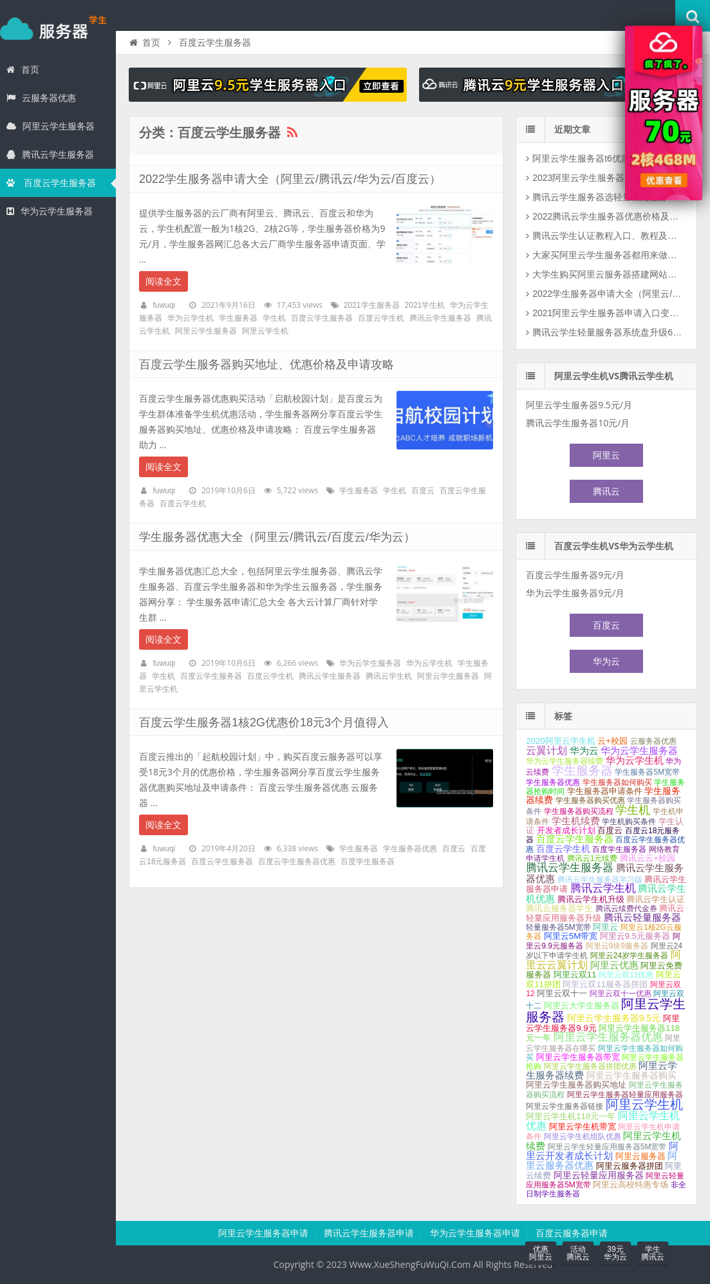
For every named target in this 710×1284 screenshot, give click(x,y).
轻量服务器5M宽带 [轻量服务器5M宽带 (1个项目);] (558, 927)
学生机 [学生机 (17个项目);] (632, 810)
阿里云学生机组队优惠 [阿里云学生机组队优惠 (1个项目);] (582, 1136)
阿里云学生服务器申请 (263, 1233)
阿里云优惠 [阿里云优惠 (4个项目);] (614, 965)
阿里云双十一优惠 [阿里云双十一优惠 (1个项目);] (620, 993)
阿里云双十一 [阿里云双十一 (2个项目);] (562, 993)
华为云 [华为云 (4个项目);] (584, 751)
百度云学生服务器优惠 (296, 861)
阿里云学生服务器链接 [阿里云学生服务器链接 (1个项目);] (564, 1106)
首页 (22, 69)
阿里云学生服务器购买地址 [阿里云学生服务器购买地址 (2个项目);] (576, 1085)
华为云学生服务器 (49, 211)
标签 (563, 716)
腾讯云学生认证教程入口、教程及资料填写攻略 (608, 236)
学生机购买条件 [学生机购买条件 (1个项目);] (629, 821)
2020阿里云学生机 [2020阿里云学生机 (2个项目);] (560, 741)
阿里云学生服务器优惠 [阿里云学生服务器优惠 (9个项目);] (608, 1037)
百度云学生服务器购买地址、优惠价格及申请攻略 (266, 364)
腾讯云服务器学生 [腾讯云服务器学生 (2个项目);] (559, 908)
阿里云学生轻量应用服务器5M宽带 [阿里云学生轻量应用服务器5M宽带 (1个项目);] (607, 1146)
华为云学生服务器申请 (475, 1233)
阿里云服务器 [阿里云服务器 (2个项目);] (640, 1156)
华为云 (606, 661)
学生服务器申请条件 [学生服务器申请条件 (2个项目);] (604, 791)
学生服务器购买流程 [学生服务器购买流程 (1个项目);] (578, 811)
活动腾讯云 (578, 1253)
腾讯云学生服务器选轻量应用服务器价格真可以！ (608, 197)
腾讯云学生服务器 (50, 154)
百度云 (422, 490)
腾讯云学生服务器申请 (369, 1233)
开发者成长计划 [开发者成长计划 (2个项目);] (566, 830)
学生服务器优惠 (410, 848)
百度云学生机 (381, 318)
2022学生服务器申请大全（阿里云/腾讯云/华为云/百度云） (290, 179)
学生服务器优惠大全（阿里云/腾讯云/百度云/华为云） (277, 537)
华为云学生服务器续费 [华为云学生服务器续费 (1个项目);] (564, 761)
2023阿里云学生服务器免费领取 (596, 178)
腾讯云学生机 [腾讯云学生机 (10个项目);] (603, 888)
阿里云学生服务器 (50, 126)
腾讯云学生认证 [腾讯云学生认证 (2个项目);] (655, 899)
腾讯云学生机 (389, 676)
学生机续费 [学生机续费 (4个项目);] (576, 821)
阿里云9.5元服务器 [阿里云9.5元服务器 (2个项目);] (635, 936)
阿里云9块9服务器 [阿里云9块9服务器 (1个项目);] (617, 945)
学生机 (274, 318)
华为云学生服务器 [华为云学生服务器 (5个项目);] (639, 750)
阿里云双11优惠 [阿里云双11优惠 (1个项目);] (626, 974)
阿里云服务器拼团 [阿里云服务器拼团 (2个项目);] (629, 1166)
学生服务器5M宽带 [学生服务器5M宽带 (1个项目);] (647, 772)
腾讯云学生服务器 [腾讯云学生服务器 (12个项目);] (569, 867)
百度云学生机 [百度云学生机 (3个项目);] (563, 849)
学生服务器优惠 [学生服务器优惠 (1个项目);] (553, 782)
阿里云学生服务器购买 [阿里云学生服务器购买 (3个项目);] (631, 1075)
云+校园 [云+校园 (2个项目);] (612, 741)
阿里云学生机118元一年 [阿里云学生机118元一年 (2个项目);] (570, 1116)
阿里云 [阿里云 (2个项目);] (605, 927)
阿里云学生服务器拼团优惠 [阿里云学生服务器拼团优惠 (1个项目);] (590, 1066)
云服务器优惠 (41, 98)
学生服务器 (58, 28)
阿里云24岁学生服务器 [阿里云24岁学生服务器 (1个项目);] (629, 955)
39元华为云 (615, 1253)
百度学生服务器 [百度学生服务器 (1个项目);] (619, 849)
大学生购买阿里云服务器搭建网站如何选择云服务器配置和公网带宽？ (608, 274)
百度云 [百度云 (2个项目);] (609, 830)
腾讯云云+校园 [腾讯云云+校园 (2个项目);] (647, 858)
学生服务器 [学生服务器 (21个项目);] (582, 770)
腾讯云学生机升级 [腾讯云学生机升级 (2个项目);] (590, 899)
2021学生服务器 (372, 305)
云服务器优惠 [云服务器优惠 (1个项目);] (653, 741)
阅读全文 (163, 281)
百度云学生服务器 (51, 183)
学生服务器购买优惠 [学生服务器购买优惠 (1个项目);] (590, 800)
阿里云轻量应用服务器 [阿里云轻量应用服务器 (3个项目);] (599, 1175)
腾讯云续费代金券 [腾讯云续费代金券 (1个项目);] (626, 908)
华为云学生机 (190, 318)
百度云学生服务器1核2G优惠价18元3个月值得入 (264, 722)
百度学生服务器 (368, 861)
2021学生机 (425, 305)
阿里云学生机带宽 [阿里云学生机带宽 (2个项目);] (582, 1126)
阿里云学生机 (265, 330)
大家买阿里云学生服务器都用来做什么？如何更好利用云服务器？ (608, 255)
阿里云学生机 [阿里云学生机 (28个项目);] (644, 1104)
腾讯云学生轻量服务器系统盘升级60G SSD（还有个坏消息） (608, 332)
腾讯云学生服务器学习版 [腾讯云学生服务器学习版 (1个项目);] (599, 879)
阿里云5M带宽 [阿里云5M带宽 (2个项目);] (570, 936)
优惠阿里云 (540, 1253)
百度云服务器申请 (572, 1233)
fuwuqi (164, 305)
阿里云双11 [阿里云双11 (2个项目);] (575, 974)
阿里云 (606, 455)
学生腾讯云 (652, 1253)
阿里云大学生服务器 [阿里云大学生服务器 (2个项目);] (581, 1005)
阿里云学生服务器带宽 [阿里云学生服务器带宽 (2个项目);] (578, 1057)
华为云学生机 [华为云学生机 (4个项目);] (635, 760)
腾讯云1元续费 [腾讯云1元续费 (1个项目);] (592, 858)
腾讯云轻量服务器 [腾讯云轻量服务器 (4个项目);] (642, 917)
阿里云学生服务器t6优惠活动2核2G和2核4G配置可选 (608, 158)
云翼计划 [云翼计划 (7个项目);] (546, 750)
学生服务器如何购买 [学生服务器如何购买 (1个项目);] (617, 782)
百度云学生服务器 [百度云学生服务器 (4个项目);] (574, 839)
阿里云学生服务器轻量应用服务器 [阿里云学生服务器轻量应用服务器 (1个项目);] (625, 1094)
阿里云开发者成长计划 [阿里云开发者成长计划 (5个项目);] (602, 1151)
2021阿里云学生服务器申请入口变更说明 (608, 313)
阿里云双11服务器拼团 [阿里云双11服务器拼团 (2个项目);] (605, 984)
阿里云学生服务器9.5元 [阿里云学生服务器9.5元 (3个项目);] (613, 1018)
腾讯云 (606, 491)
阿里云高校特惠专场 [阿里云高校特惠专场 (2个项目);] (630, 1184)
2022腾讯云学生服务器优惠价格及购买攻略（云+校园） (608, 216)
